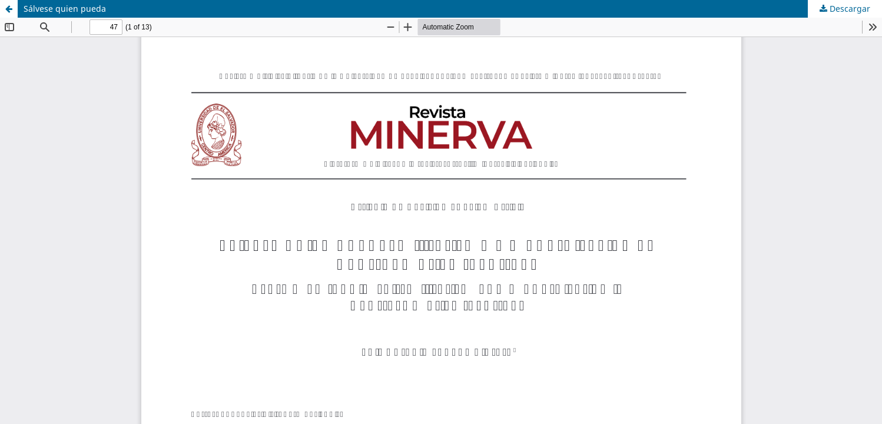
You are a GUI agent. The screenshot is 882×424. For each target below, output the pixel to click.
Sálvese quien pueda (65, 8)
